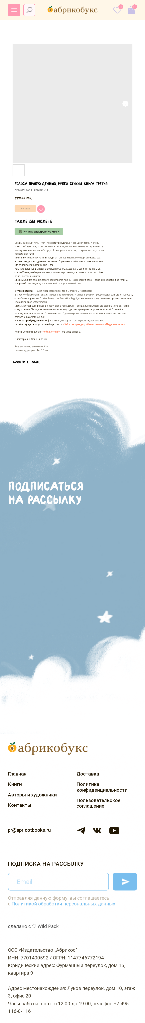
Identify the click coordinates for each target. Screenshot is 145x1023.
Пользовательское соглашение (98, 803)
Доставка (87, 774)
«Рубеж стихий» (50, 331)
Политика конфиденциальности (101, 787)
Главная (17, 774)
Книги (15, 784)
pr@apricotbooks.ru (29, 830)
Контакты (19, 805)
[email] (58, 881)
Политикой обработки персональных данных (63, 904)
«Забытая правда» (73, 324)
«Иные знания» (95, 324)
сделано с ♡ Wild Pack (33, 926)
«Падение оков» (115, 324)
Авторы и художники (32, 795)
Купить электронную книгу (41, 231)
